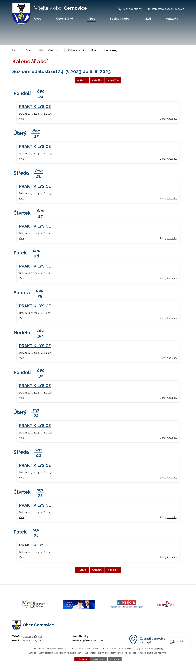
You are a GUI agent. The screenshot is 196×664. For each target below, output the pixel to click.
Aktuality (172, 121)
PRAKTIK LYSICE (35, 108)
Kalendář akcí (76, 50)
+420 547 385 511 (132, 8)
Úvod (38, 18)
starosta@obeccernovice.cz (168, 8)
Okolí (147, 18)
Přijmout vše (81, 659)
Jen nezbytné (99, 659)
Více (21, 121)
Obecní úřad (64, 18)
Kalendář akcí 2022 (50, 50)
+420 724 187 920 (32, 639)
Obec (91, 18)
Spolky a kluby (119, 18)
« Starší (74, 82)
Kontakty (172, 18)
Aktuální (97, 82)
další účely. (158, 648)
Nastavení (116, 659)
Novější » (121, 82)
